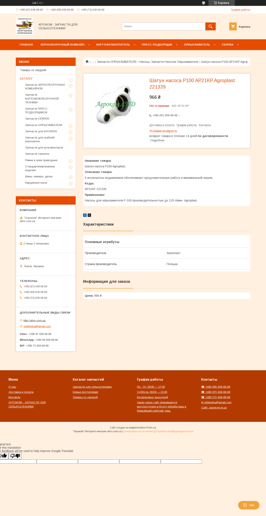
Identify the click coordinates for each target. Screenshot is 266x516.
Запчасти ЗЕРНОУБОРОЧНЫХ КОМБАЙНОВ (45, 86)
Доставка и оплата (21, 392)
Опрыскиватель (197, 44)
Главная (26, 44)
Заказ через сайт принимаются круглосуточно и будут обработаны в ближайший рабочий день (161, 406)
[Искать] (210, 26)
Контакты (14, 397)
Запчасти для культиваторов (44, 147)
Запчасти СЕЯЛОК (37, 118)
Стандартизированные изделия (40, 168)
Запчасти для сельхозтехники (92, 386)
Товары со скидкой (33, 70)
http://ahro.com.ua (34, 320)
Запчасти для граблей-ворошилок (40, 139)
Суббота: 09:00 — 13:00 (152, 392)
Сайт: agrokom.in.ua (214, 407)
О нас (12, 386)
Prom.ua (151, 427)
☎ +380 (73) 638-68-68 (215, 397)
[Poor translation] (15, 456)
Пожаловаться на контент (138, 431)
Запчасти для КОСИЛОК (41, 131)
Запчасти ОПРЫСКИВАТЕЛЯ (116, 61)
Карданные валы (36, 182)
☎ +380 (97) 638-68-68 (215, 392)
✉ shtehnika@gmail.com (216, 402)
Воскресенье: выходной (152, 397)
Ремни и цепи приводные (41, 160)
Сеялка (227, 44)
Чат (248, 505)
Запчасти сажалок (37, 153)
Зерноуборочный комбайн (62, 44)
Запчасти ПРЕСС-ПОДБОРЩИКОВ (37, 110)
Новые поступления (85, 392)
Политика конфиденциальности (174, 431)
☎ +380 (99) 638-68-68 (215, 386)
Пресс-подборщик (157, 44)
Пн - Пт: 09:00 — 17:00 (151, 386)
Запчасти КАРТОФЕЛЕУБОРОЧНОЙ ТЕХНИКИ (42, 98)
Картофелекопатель (113, 44)
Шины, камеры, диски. (39, 176)
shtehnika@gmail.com (37, 326)
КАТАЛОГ (26, 78)
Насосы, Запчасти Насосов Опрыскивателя (168, 61)
